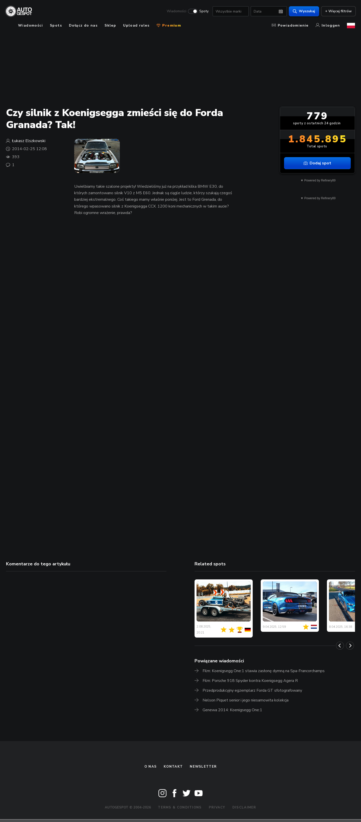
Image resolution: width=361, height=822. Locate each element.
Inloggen (328, 25)
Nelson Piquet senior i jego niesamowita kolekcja (246, 700)
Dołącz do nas (83, 25)
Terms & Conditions (180, 807)
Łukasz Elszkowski (28, 141)
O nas (150, 766)
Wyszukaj (303, 11)
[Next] (350, 646)
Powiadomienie (290, 25)
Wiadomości (176, 11)
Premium (168, 25)
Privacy (217, 807)
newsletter (203, 766)
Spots (56, 25)
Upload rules (136, 25)
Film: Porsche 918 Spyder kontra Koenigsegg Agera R (250, 680)
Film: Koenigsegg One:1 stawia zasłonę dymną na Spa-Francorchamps (264, 671)
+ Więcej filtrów (337, 11)
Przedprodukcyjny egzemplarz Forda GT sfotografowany (252, 690)
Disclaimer (244, 807)
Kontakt (173, 766)
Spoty (203, 11)
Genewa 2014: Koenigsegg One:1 (232, 710)
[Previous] (340, 646)
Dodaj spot (317, 163)
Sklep (110, 25)
